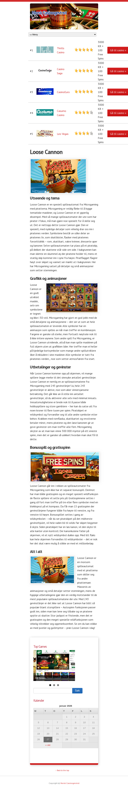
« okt (47, 745)
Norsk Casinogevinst (49, 12)
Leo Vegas (63, 134)
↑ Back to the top (62, 770)
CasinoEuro (63, 92)
